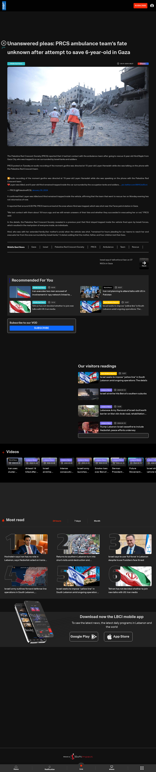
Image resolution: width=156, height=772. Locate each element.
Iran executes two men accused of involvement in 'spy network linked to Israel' (53, 292)
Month (97, 520)
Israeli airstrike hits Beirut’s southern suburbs (121, 394)
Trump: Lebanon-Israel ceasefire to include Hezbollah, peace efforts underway (120, 428)
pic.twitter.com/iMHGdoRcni (134, 185)
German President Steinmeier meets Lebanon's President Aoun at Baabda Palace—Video (119, 470)
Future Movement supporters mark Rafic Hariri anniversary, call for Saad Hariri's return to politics (136, 470)
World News (108, 287)
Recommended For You (32, 280)
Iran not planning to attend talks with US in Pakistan (123, 292)
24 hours (57, 520)
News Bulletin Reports (111, 302)
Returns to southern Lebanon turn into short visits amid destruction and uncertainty (77, 557)
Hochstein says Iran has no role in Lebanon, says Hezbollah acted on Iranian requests (25, 557)
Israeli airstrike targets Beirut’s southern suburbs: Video (50, 470)
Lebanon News (106, 390)
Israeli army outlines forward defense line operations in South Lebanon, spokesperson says (25, 590)
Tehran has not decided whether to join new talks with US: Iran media (53, 307)
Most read (15, 519)
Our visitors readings (97, 366)
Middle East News (39, 287)
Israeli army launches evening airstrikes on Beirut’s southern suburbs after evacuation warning (83, 470)
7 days (77, 520)
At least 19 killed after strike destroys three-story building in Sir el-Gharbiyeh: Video (31, 470)
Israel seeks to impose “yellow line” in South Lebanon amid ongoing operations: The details (123, 308)
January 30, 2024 (40, 190)
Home (16, 768)
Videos (12, 452)
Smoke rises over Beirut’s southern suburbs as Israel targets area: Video (101, 470)
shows (111, 768)
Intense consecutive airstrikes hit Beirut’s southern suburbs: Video (66, 470)
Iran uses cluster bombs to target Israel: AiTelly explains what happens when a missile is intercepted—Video (15, 470)
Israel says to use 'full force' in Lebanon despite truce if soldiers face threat (127, 557)
